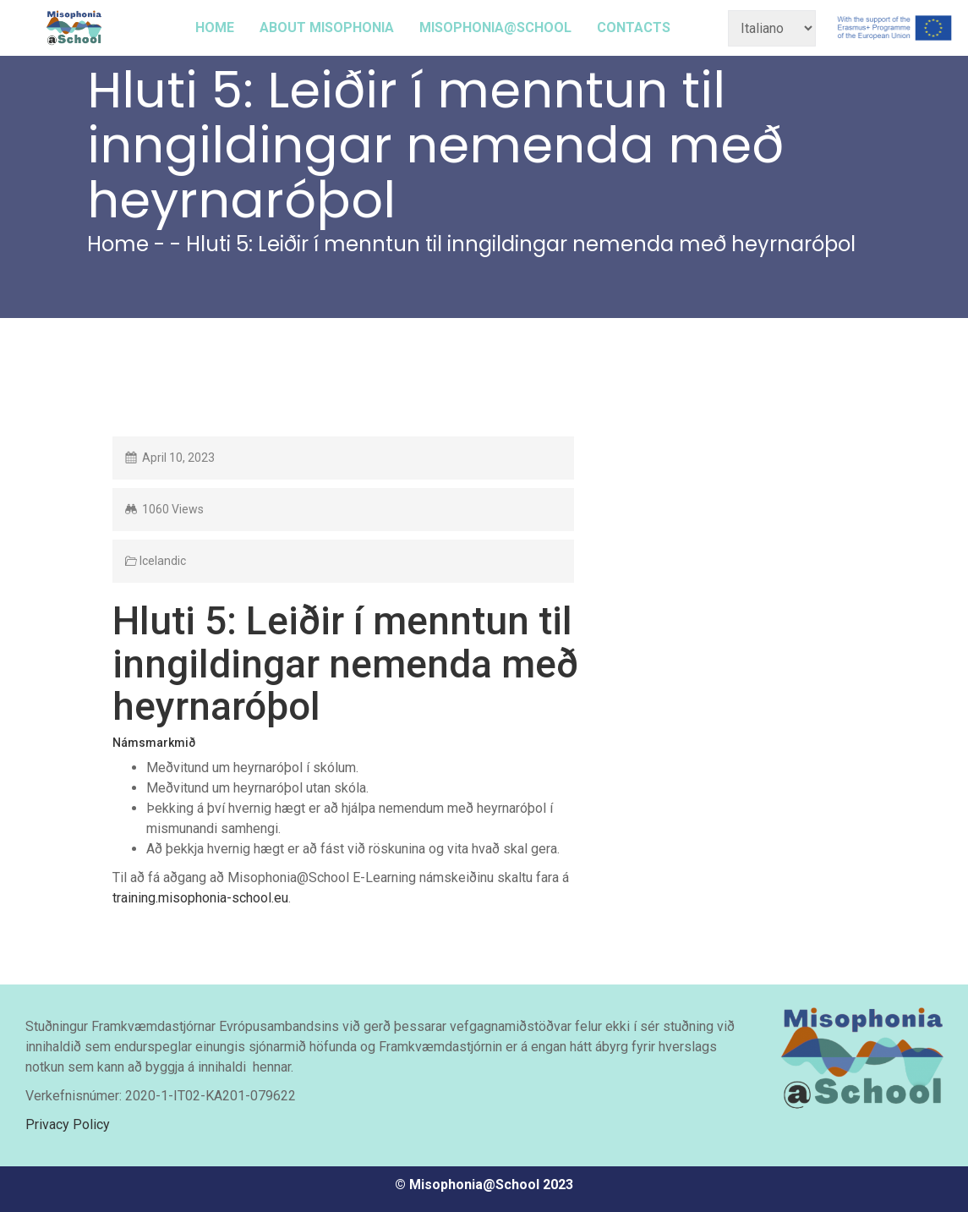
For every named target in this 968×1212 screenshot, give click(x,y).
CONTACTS (633, 27)
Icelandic (162, 561)
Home (118, 244)
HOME (214, 27)
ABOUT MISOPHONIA (327, 27)
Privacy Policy (67, 1124)
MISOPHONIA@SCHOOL (495, 27)
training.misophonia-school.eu (200, 898)
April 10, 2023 (178, 457)
